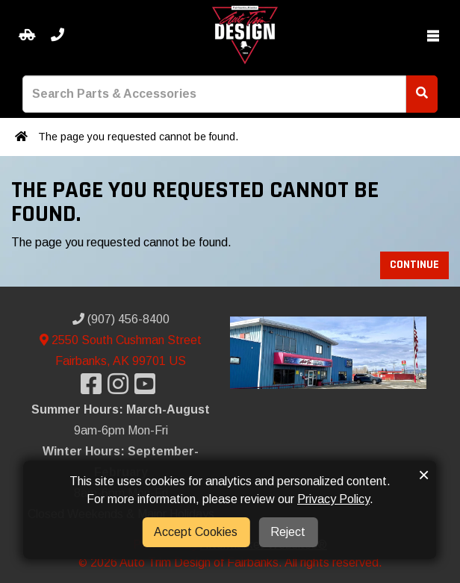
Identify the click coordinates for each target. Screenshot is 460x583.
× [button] (423, 475)
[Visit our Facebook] (94, 388)
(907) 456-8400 (121, 319)
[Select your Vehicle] (27, 35)
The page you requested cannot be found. (138, 137)
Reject (287, 532)
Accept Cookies (195, 532)
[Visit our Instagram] (121, 388)
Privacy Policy (333, 499)
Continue (414, 264)
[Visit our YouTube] (147, 388)
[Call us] (57, 35)
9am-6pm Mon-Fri (121, 430)
